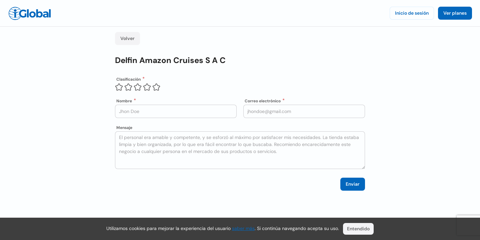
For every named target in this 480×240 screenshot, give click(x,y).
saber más (243, 228)
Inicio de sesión (412, 13)
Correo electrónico (263, 101)
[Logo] (29, 13)
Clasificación (128, 79)
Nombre (124, 101)
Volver (127, 38)
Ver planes (455, 13)
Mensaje (124, 127)
